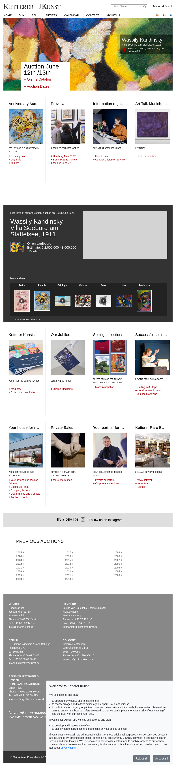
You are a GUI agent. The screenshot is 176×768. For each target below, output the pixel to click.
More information (145, 156)
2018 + (20, 579)
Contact (92, 15)
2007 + (118, 560)
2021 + (20, 567)
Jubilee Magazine (62, 388)
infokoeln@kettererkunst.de (78, 659)
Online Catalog (37, 79)
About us (113, 15)
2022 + (20, 563)
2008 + (118, 556)
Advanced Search (163, 6)
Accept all (161, 758)
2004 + (118, 571)
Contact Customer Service (109, 159)
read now (15, 388)
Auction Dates (37, 86)
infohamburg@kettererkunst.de (80, 626)
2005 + (118, 567)
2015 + (69, 560)
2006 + (118, 563)
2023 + (20, 560)
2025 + (20, 552)
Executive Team (19, 486)
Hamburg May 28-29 (63, 156)
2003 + (118, 575)
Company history (19, 490)
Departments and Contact (24, 493)
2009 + (118, 552)
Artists (51, 15)
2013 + (69, 567)
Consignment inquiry (148, 390)
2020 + (20, 571)
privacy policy (68, 747)
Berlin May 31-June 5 (64, 159)
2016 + (69, 556)
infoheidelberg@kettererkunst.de (27, 699)
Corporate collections (106, 483)
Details (32, 251)
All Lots (14, 163)
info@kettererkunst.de (21, 626)
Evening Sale (17, 156)
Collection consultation (22, 392)
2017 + (69, 552)
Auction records (18, 497)
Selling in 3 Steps (146, 387)
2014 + (69, 563)
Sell (35, 15)
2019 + (20, 575)
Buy (21, 15)
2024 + (20, 556)
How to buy (100, 156)
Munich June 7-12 (62, 163)
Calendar (71, 15)
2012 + (69, 571)
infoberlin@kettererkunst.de (24, 663)
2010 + (69, 579)
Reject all (142, 758)
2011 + (69, 575)
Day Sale (15, 159)
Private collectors (104, 480)
